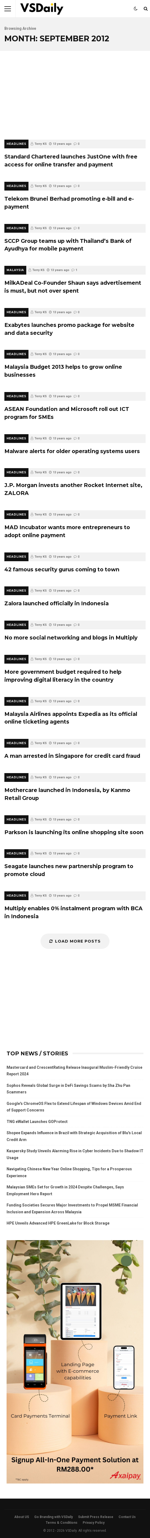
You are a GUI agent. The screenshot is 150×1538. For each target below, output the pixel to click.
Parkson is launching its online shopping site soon (73, 832)
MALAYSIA (15, 270)
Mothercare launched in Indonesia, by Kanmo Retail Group (67, 794)
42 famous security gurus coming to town (61, 569)
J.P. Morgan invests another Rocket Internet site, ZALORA (73, 489)
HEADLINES (16, 144)
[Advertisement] (75, 98)
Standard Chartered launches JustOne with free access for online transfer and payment (70, 160)
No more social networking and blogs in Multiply (70, 637)
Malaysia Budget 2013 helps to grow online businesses (63, 371)
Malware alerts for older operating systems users (72, 451)
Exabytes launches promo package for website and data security (69, 329)
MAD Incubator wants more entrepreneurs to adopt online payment (67, 531)
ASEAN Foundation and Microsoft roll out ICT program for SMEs (66, 413)
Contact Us (127, 1517)
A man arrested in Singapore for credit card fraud (72, 756)
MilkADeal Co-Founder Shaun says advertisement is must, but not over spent (72, 287)
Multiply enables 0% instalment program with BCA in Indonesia (73, 912)
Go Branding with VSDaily (53, 1517)
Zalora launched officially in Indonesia (56, 603)
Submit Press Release (95, 1517)
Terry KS (40, 144)
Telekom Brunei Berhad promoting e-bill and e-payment (69, 202)
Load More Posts (75, 941)
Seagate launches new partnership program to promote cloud (68, 870)
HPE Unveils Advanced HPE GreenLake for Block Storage (58, 1223)
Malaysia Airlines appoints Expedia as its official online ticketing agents (70, 718)
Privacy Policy (94, 1523)
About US (21, 1517)
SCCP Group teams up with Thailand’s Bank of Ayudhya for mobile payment (67, 245)
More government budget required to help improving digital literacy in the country (63, 676)
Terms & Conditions (61, 1523)
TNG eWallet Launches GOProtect (37, 1121)
